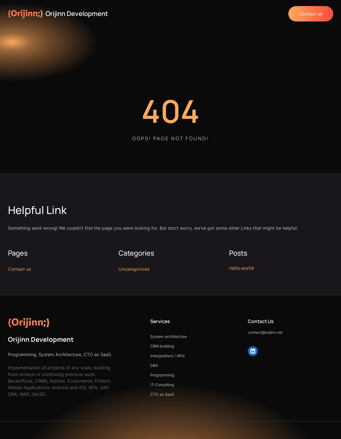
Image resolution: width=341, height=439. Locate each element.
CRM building (162, 346)
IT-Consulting (162, 384)
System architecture (168, 336)
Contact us (310, 14)
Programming (162, 375)
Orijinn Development (76, 13)
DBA (154, 365)
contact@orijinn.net (265, 332)
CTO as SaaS (162, 394)
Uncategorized (134, 269)
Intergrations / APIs (167, 355)
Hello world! (241, 268)
